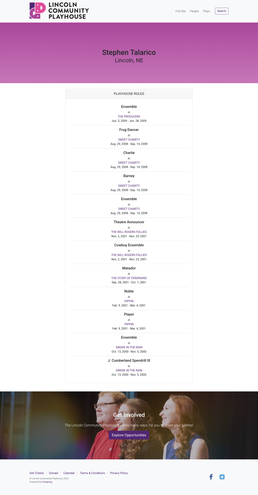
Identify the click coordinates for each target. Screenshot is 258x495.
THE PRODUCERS (129, 116)
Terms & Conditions (92, 473)
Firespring (47, 482)
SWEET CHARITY (129, 139)
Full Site (181, 11)
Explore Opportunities (129, 435)
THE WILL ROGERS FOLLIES (129, 232)
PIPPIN (129, 301)
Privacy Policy (119, 473)
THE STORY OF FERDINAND (129, 278)
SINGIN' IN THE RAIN (129, 347)
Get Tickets (37, 473)
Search (221, 11)
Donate (53, 473)
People (194, 11)
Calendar (69, 473)
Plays (206, 11)
